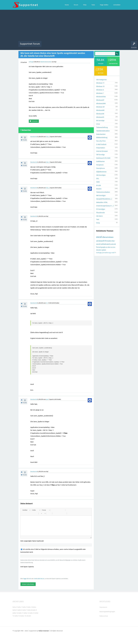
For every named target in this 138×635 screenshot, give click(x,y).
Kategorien (87, 45)
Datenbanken (100, 134)
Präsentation (100, 148)
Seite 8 (29, 610)
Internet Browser (102, 151)
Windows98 (100, 114)
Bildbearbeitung (101, 137)
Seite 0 (15, 607)
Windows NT (100, 107)
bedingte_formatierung (103, 252)
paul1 (47, 399)
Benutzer (94, 45)
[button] (26, 510)
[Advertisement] (69, 26)
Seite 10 (15, 613)
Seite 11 (20, 613)
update (103, 250)
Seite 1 (20, 607)
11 (115, 252)
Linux (98, 124)
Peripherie (99, 165)
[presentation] (35, 573)
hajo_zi (48, 136)
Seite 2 (24, 607)
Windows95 (100, 117)
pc (106, 247)
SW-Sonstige (100, 155)
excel (99, 237)
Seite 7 (24, 610)
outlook (103, 244)
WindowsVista (101, 97)
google (103, 247)
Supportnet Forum (30, 43)
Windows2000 (101, 103)
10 (105, 241)
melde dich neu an (39, 578)
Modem (98, 189)
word (108, 244)
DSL (97, 178)
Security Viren (101, 141)
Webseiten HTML (101, 202)
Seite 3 (29, 607)
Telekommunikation (103, 192)
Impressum (103, 607)
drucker (98, 250)
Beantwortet (33, 136)
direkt (29, 616)
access (113, 247)
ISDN (98, 182)
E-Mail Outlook (101, 144)
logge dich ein (27, 578)
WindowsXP (100, 100)
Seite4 (34, 607)
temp (98, 223)
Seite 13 (31, 613)
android (113, 244)
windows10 (100, 241)
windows (109, 237)
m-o (47, 303)
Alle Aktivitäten (47, 45)
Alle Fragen (56, 45)
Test (97, 219)
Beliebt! (63, 45)
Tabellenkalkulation (45, 61)
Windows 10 (100, 86)
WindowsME (100, 110)
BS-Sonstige (100, 120)
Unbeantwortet (71, 45)
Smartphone (100, 168)
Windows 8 (100, 90)
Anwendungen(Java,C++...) (105, 206)
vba (104, 237)
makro (109, 241)
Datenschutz (104, 616)
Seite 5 (15, 610)
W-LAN (98, 185)
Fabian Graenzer (44, 631)
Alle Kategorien (101, 80)
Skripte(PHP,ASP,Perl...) (104, 199)
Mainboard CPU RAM (103, 158)
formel (98, 247)
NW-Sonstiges (101, 195)
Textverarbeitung (102, 127)
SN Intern (99, 216)
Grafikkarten (100, 161)
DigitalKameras (101, 172)
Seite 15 (17, 616)
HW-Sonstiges (101, 175)
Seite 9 (34, 610)
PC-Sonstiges (100, 209)
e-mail (113, 252)
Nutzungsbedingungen (107, 611)
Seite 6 (20, 610)
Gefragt (31, 61)
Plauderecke (100, 213)
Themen (79, 45)
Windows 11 (100, 83)
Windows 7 (100, 93)
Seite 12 (26, 613)
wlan (109, 247)
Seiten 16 (23, 616)
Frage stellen (102, 45)
